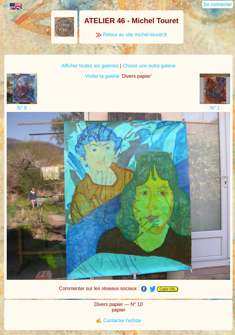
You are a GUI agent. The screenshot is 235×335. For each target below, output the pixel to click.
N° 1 (215, 107)
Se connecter (217, 4)
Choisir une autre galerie (149, 65)
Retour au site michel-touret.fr (131, 34)
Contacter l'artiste (122, 320)
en (12, 6)
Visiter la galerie (102, 76)
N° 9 (22, 107)
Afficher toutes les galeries (89, 65)
